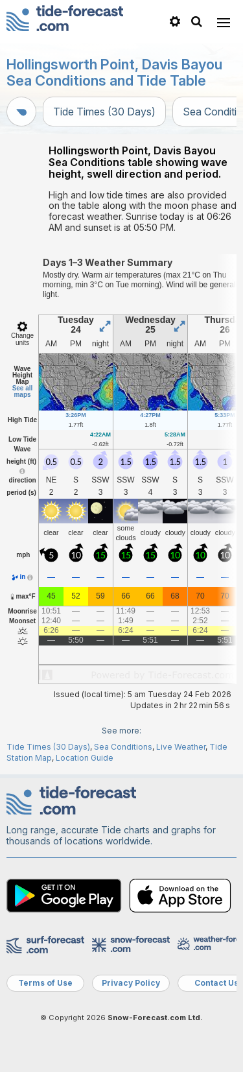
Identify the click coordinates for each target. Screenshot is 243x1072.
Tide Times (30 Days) (104, 111)
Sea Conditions (123, 747)
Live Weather (180, 747)
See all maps (22, 391)
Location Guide (84, 758)
